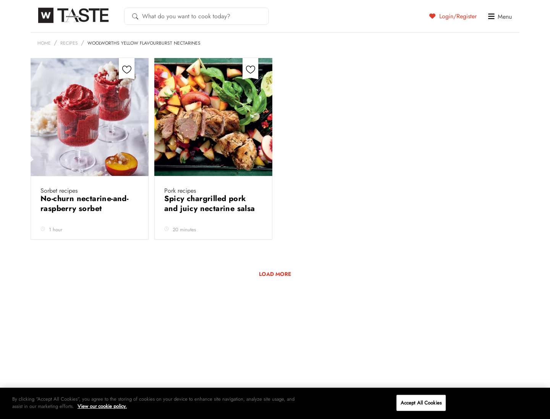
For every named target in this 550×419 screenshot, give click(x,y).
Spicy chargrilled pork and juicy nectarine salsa (210, 203)
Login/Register (453, 16)
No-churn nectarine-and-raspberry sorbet (84, 203)
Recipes (69, 43)
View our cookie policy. (102, 406)
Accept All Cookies (421, 402)
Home (44, 43)
